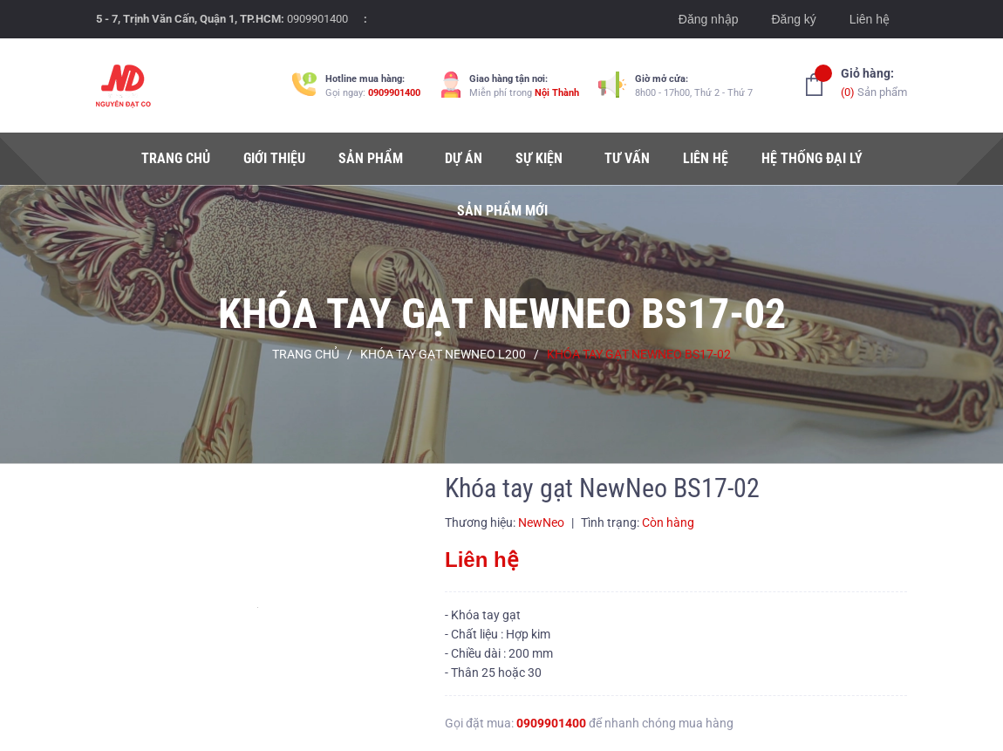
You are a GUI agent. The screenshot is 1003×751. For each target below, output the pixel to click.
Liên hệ (869, 19)
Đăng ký (793, 19)
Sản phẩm (874, 82)
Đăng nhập (709, 19)
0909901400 (317, 18)
